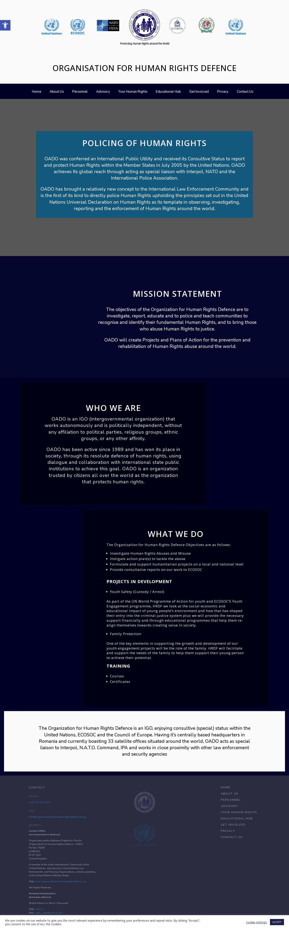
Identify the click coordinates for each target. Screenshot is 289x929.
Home (36, 92)
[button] (5, 25)
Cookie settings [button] (256, 922)
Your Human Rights (132, 92)
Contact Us (245, 92)
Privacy (222, 92)
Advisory (103, 92)
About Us (57, 92)
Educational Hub (168, 92)
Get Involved (199, 92)
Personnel (80, 92)
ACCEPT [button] (277, 922)
